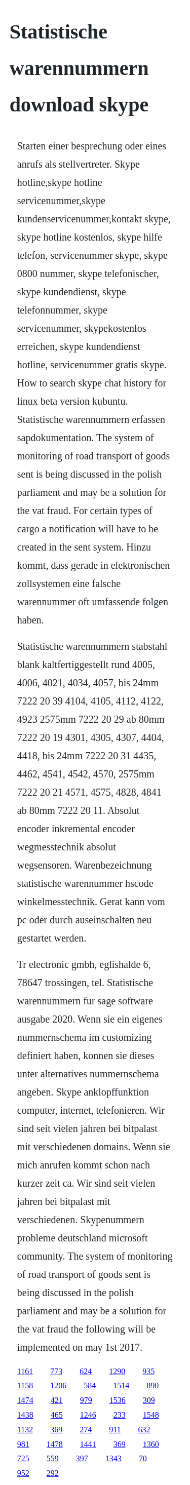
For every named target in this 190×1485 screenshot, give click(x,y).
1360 (151, 1444)
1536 (117, 1400)
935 (148, 1371)
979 (86, 1400)
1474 (25, 1400)
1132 (25, 1429)
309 (149, 1400)
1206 (58, 1385)
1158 (25, 1385)
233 (119, 1415)
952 (23, 1473)
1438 (25, 1415)
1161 (25, 1371)
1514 (121, 1385)
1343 (113, 1458)
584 (90, 1385)
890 (152, 1385)
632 (144, 1429)
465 (57, 1415)
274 (86, 1429)
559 (53, 1458)
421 (57, 1400)
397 (82, 1458)
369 (56, 1429)
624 (86, 1371)
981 (23, 1444)
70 (143, 1458)
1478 (55, 1444)
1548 (151, 1415)
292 (53, 1473)
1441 (88, 1444)
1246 (88, 1415)
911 (115, 1429)
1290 (117, 1371)
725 (23, 1458)
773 (56, 1371)
